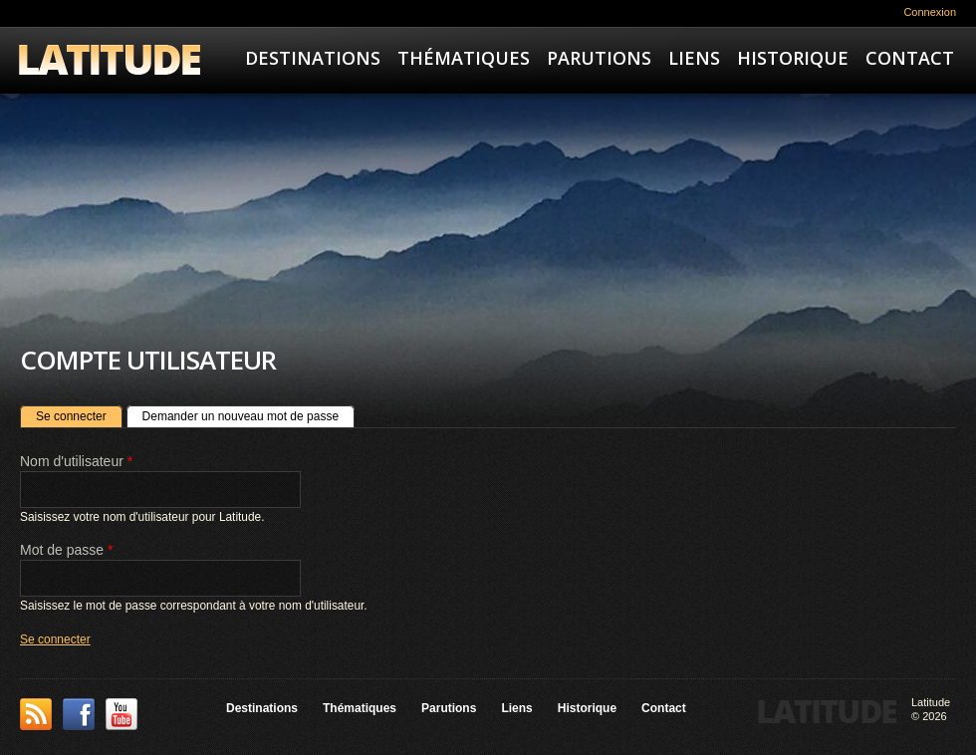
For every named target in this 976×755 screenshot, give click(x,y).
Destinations (312, 58)
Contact (909, 58)
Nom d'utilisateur (76, 461)
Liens (694, 58)
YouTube (121, 714)
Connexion (929, 12)
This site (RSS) (36, 714)
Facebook (79, 714)
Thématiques (463, 58)
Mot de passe (66, 550)
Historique (793, 58)
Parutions (599, 58)
